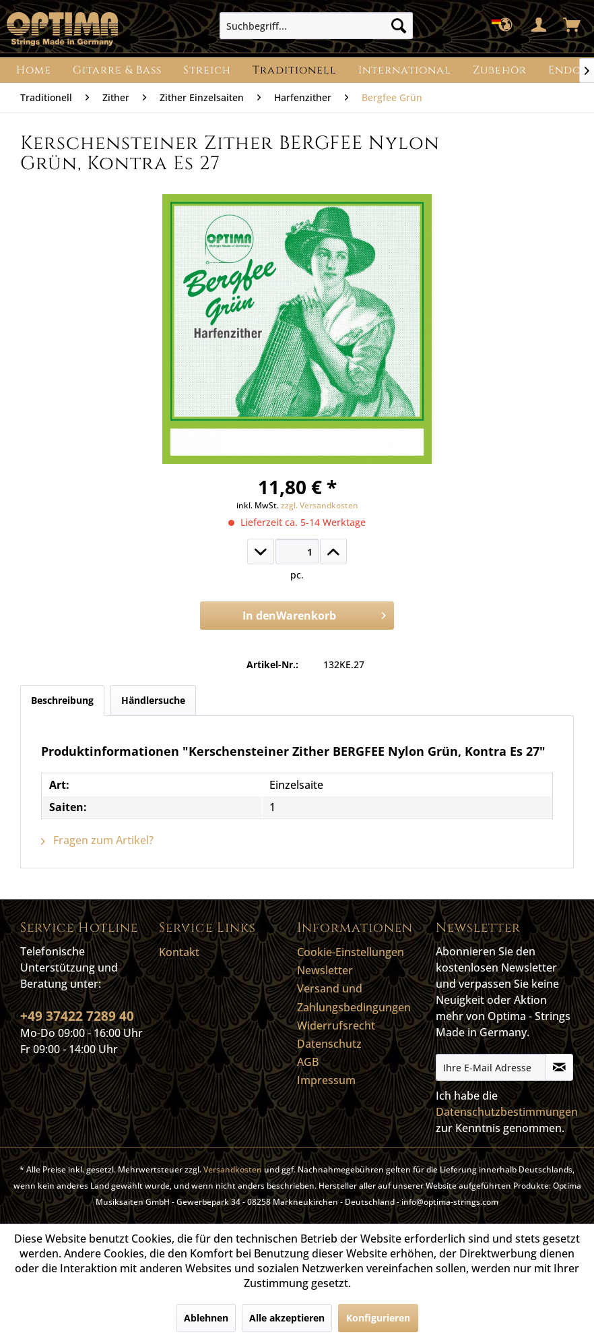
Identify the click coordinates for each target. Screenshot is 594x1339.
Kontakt (179, 952)
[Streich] (207, 70)
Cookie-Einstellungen (350, 952)
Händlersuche (153, 700)
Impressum (326, 1080)
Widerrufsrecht (336, 1025)
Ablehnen (206, 1317)
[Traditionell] (294, 70)
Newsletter (325, 970)
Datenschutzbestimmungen (507, 1111)
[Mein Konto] (539, 25)
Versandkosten (232, 1169)
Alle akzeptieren (287, 1317)
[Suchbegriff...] (316, 25)
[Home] (34, 70)
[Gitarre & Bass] (117, 70)
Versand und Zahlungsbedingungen (354, 997)
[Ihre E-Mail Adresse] (491, 1067)
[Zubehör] (499, 70)
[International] (405, 70)
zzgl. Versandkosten (319, 505)
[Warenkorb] (572, 25)
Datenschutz (329, 1043)
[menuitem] (316, 25)
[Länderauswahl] (506, 25)
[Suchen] (399, 25)
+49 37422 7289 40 (77, 1016)
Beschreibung (62, 700)
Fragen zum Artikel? (97, 840)
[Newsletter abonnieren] (559, 1067)
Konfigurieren (378, 1317)
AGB (308, 1061)
